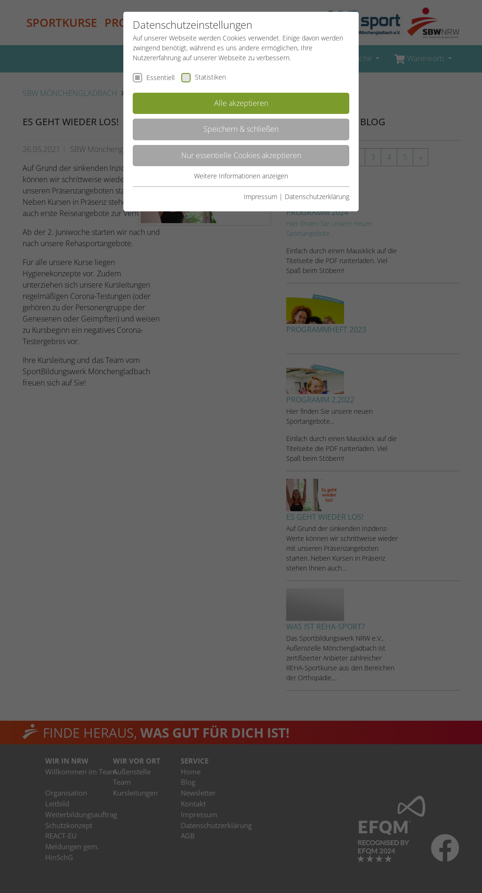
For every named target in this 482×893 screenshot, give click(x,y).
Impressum (260, 196)
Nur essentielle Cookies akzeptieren (241, 155)
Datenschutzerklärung (317, 196)
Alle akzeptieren (241, 103)
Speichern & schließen (241, 129)
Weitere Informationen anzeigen (241, 175)
